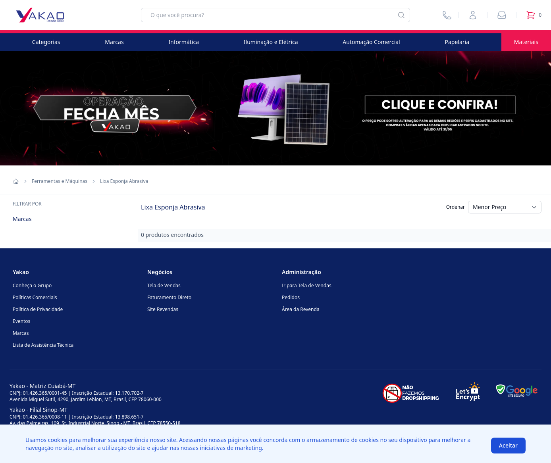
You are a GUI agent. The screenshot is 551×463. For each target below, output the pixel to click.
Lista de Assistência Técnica (43, 345)
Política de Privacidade (38, 309)
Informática (183, 42)
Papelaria (457, 42)
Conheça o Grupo (32, 285)
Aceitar (508, 445)
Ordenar (455, 207)
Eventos (21, 321)
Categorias (46, 42)
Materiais (526, 42)
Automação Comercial (371, 42)
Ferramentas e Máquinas (59, 181)
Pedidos (291, 297)
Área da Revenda (301, 309)
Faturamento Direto (169, 297)
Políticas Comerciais (35, 297)
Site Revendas (162, 309)
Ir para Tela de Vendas (306, 285)
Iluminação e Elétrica (271, 42)
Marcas (114, 42)
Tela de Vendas (164, 285)
